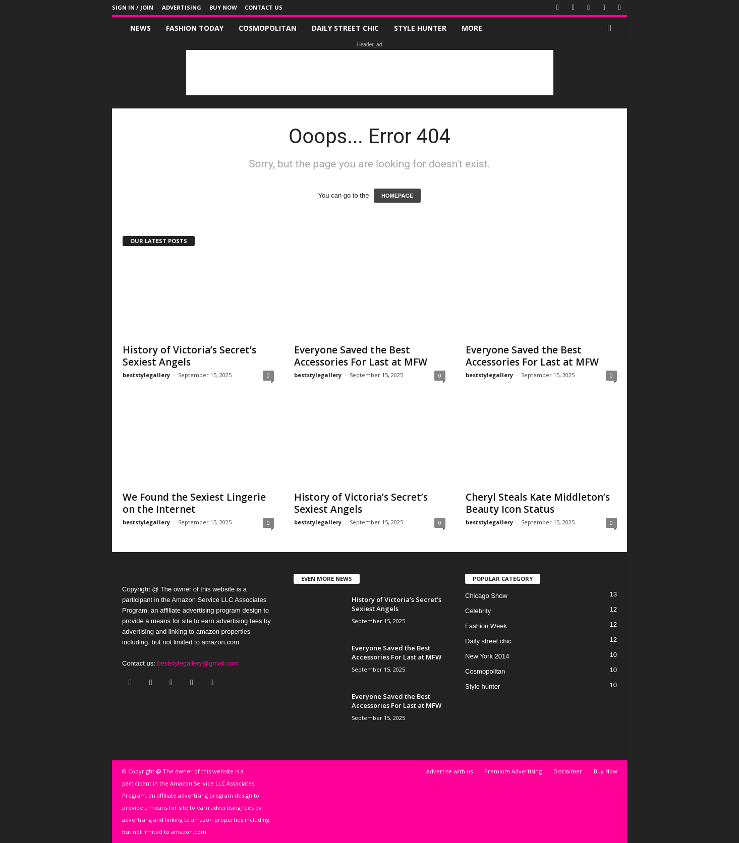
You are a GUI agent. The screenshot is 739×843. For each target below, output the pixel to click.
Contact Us (263, 7)
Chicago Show (486, 595)
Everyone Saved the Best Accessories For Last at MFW (360, 356)
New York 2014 (487, 656)
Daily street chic (345, 28)
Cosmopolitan (268, 28)
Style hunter (420, 28)
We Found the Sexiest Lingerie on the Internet (194, 503)
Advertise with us (449, 771)
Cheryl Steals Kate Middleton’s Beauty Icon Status (538, 503)
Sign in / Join (132, 7)
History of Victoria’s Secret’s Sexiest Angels (189, 356)
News (140, 28)
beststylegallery (146, 375)
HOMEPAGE (397, 196)
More (472, 28)
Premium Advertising (513, 771)
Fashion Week (486, 626)
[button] (612, 28)
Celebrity (478, 611)
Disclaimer (567, 771)
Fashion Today (194, 28)
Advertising (181, 7)
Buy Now (223, 7)
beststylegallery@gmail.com (198, 663)
